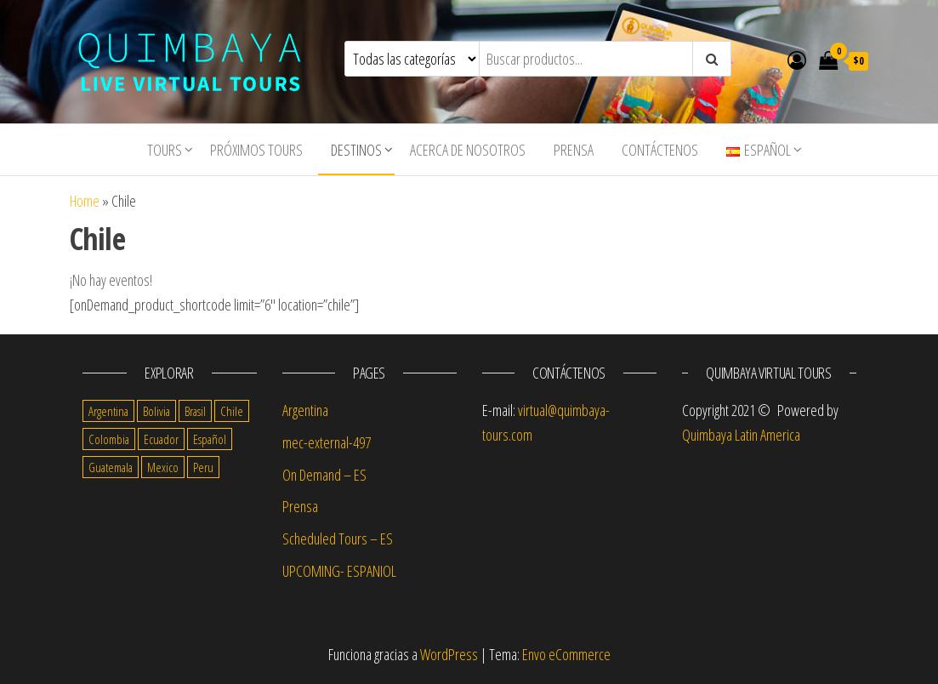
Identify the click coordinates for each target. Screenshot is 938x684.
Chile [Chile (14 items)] (231, 410)
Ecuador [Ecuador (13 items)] (161, 438)
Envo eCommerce (566, 654)
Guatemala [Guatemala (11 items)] (110, 467)
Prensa (574, 150)
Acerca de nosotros (468, 150)
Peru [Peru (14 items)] (203, 467)
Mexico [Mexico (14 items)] (163, 467)
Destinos (356, 150)
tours (164, 150)
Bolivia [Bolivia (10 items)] (156, 410)
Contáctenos (660, 150)
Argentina (305, 410)
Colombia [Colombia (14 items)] (108, 438)
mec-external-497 (326, 442)
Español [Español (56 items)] (209, 438)
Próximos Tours (256, 150)
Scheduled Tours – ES (337, 538)
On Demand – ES (324, 475)
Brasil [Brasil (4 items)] (195, 410)
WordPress (449, 654)
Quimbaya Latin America (741, 435)
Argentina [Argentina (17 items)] (108, 410)
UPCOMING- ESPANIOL (339, 571)
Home (84, 201)
